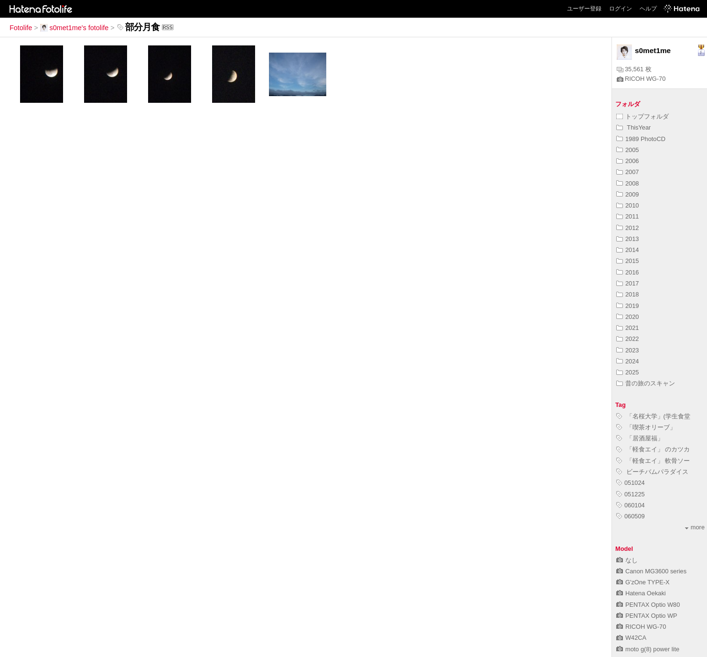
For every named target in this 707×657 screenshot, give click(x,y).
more (695, 527)
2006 (627, 160)
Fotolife (21, 28)
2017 (627, 283)
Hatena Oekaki (641, 593)
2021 (627, 327)
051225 (630, 494)
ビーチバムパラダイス (652, 471)
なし (627, 560)
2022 (627, 338)
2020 (627, 316)
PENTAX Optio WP (646, 615)
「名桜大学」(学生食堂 (653, 416)
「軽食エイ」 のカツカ (653, 449)
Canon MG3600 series (651, 571)
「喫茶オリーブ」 (646, 427)
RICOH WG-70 (641, 78)
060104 (630, 505)
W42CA (631, 637)
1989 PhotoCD (640, 138)
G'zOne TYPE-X (643, 582)
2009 (627, 194)
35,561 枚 (634, 69)
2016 (627, 272)
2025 (627, 372)
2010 (627, 205)
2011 (627, 216)
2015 (627, 260)
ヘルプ (648, 8)
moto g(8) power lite (647, 649)
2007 (627, 171)
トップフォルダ (642, 116)
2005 (627, 149)
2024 (627, 361)
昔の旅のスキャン (645, 383)
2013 (627, 238)
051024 (630, 482)
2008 (627, 183)
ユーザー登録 (584, 8)
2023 (627, 350)
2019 (627, 305)
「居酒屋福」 (640, 438)
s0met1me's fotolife (74, 28)
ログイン (620, 8)
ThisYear (633, 127)
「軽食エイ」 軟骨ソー (653, 460)
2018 (627, 294)
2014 (627, 249)
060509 (630, 516)
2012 (627, 227)
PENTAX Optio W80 (648, 604)
